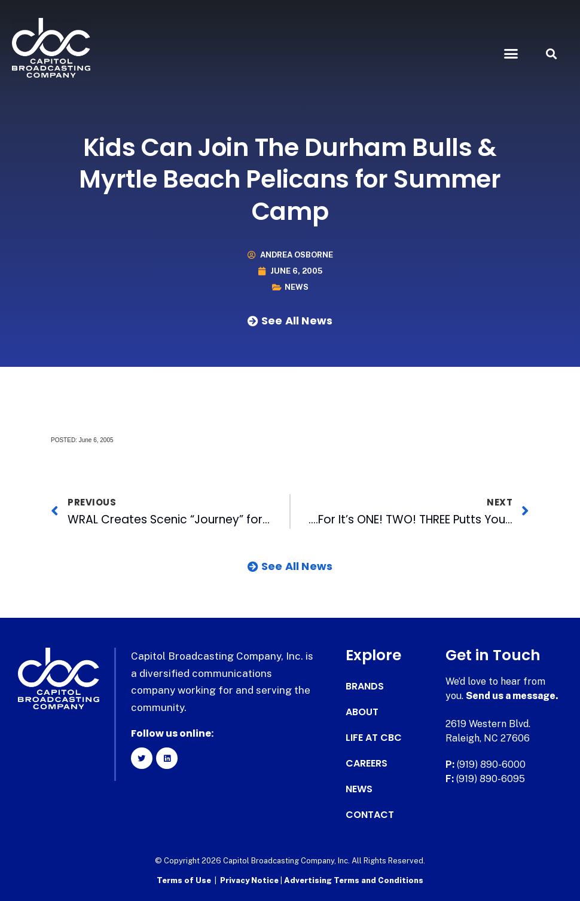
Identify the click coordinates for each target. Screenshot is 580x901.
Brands (365, 686)
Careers (366, 764)
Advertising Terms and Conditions (353, 880)
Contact (370, 815)
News (297, 287)
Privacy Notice (250, 880)
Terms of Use (184, 880)
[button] (511, 53)
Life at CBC (374, 738)
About (362, 712)
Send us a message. (512, 695)
